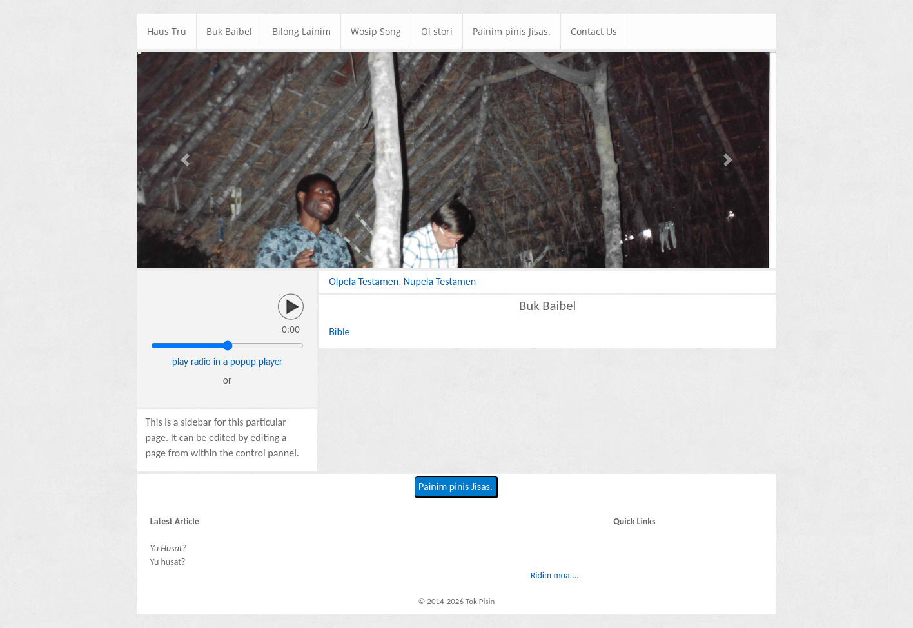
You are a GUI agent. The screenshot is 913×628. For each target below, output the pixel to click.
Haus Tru (166, 31)
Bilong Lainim (301, 31)
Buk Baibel (229, 31)
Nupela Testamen (440, 281)
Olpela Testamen (363, 281)
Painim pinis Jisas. (512, 31)
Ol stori (437, 31)
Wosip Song (376, 31)
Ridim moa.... (555, 575)
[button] (185, 160)
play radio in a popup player (227, 361)
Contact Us (594, 31)
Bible (339, 332)
